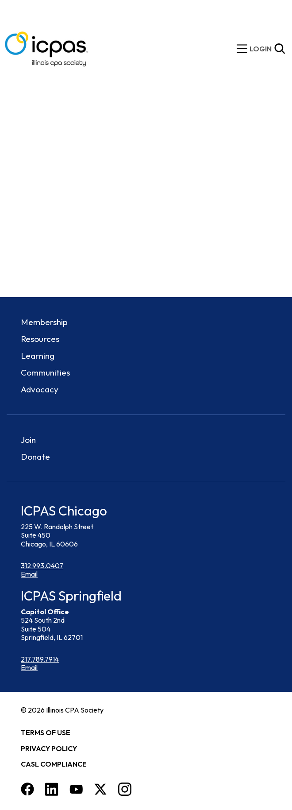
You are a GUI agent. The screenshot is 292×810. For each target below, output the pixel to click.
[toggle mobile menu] (242, 48)
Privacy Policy (49, 748)
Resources (40, 338)
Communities (45, 372)
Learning (37, 355)
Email (29, 574)
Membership (44, 322)
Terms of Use (45, 732)
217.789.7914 (40, 659)
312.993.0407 (42, 565)
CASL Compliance (54, 764)
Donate (35, 456)
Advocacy (39, 389)
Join (28, 439)
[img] (261, 49)
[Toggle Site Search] (280, 48)
